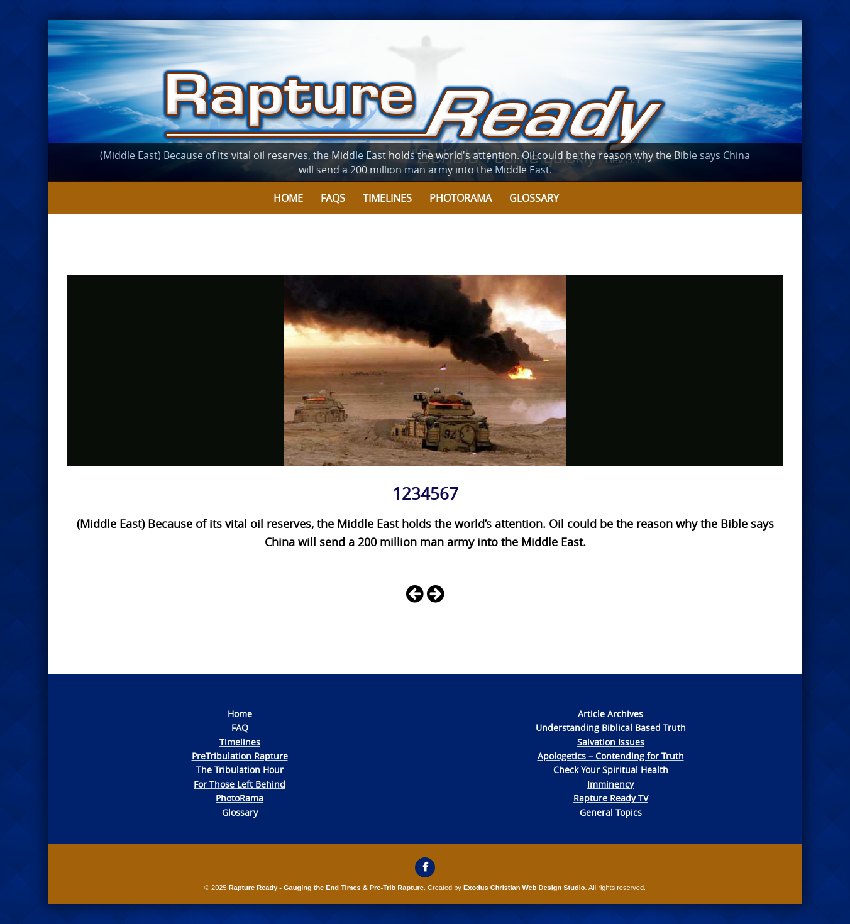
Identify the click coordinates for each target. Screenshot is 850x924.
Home (288, 198)
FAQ (239, 728)
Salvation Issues (610, 742)
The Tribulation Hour (240, 770)
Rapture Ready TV (610, 798)
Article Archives (610, 714)
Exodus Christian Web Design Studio (524, 887)
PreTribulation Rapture (240, 756)
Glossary (534, 198)
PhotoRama (239, 798)
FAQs (333, 198)
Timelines (387, 198)
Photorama (460, 198)
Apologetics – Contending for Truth (611, 756)
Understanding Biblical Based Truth (611, 728)
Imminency (610, 784)
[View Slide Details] (425, 101)
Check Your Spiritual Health (610, 770)
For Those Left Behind (239, 784)
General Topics (611, 812)
